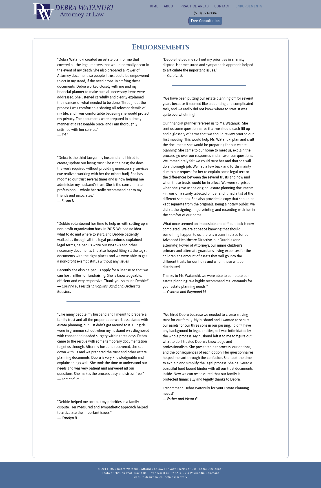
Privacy (171, 468)
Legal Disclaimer (211, 468)
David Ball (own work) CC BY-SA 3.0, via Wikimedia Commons (176, 473)
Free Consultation (205, 21)
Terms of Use (188, 468)
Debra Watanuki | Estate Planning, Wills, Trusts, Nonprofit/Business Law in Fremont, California (73, 11)
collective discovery (173, 477)
